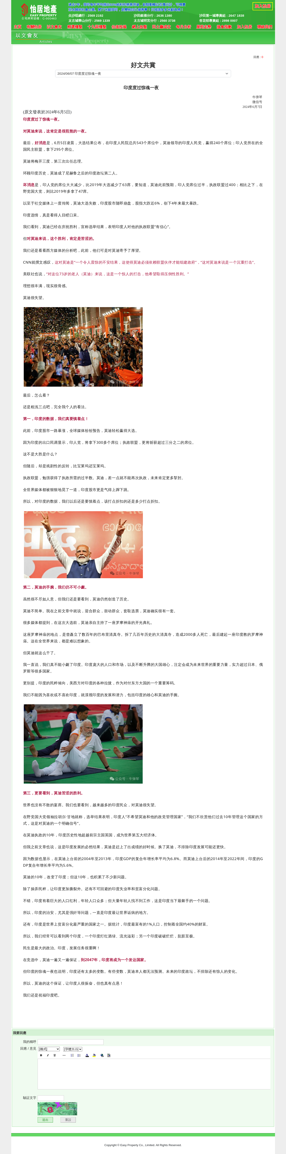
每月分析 (183, 27)
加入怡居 (263, 6)
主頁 (17, 27)
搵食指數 (224, 27)
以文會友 (54, 27)
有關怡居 (34, 27)
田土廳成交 (161, 27)
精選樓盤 (74, 27)
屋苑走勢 (203, 27)
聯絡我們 (264, 27)
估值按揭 (118, 27)
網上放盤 (139, 27)
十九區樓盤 (96, 27)
